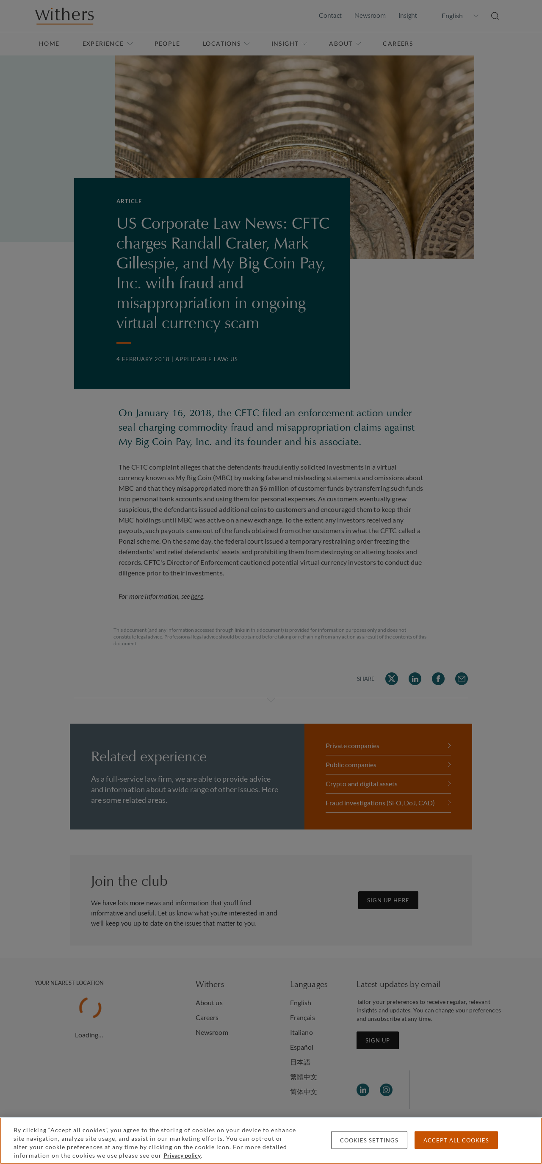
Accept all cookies (456, 1140)
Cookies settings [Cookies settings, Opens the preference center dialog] (369, 1140)
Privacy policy (182, 1155)
